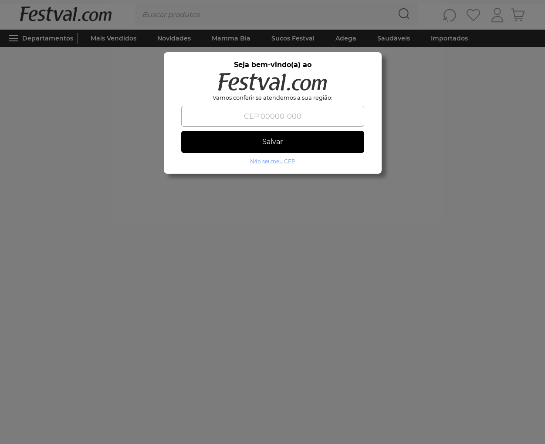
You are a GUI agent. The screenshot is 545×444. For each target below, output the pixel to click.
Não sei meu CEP (272, 161)
